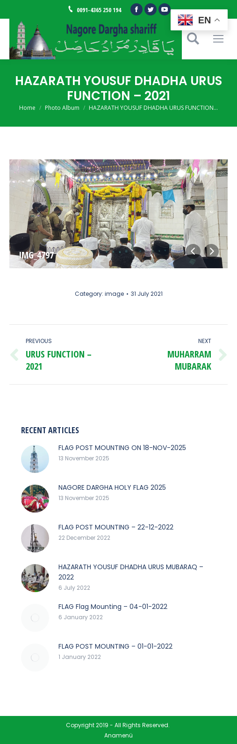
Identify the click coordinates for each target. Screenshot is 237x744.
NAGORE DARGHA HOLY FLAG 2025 (112, 487)
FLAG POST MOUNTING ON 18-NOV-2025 (122, 447)
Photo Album (62, 108)
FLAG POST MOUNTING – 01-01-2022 (115, 646)
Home (27, 108)
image (114, 294)
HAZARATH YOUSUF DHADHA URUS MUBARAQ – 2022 (130, 572)
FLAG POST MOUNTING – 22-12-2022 (115, 527)
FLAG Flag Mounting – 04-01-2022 (112, 606)
